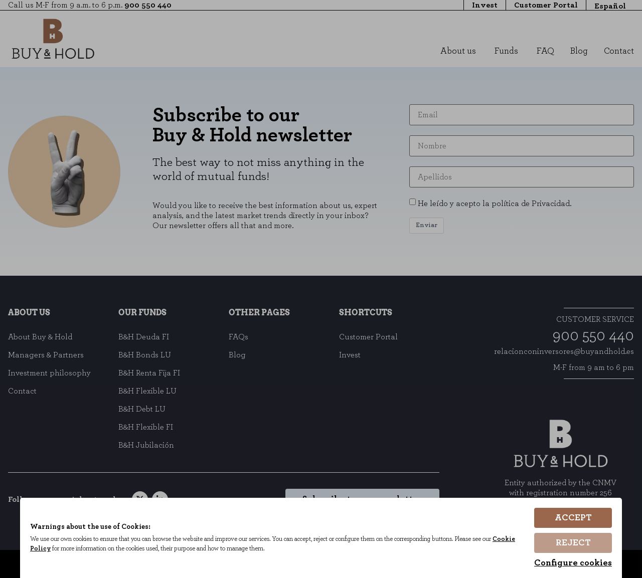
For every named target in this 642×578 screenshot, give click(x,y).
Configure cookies (573, 562)
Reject (573, 542)
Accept (573, 517)
